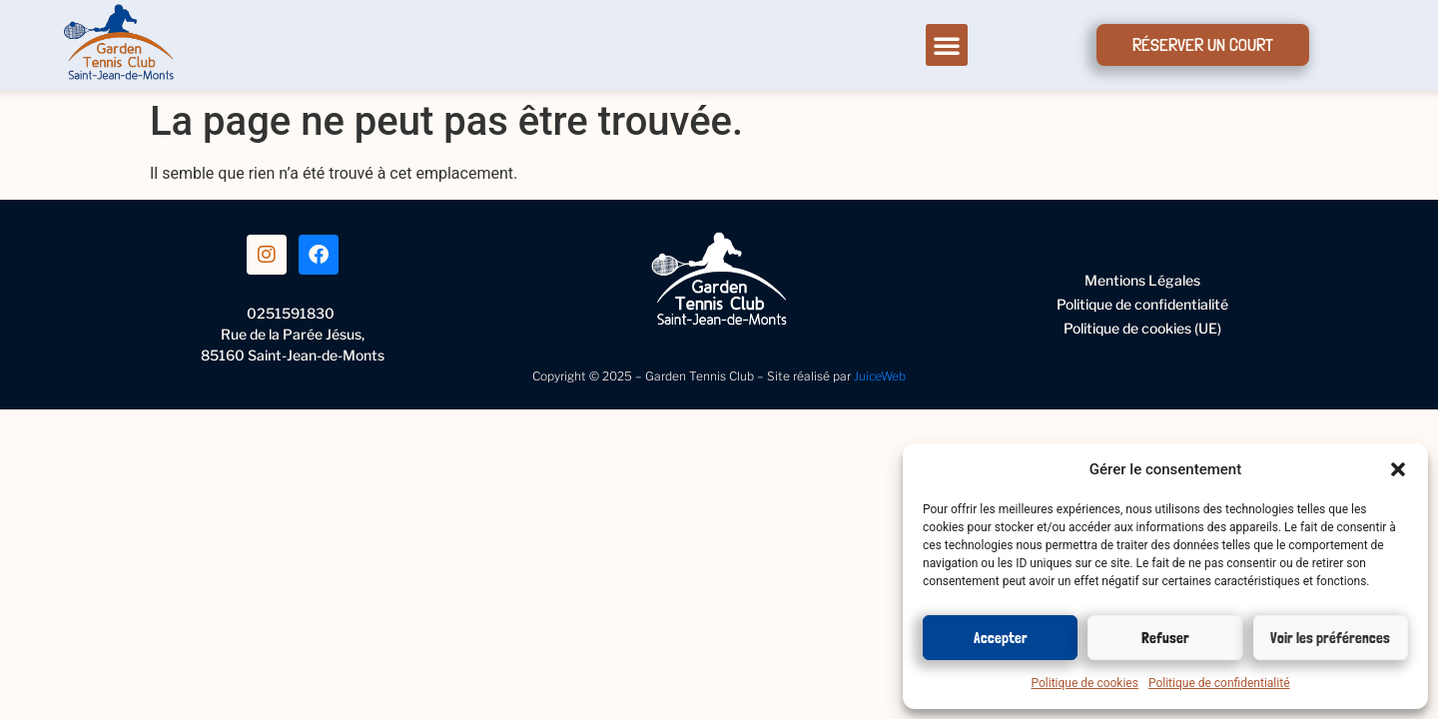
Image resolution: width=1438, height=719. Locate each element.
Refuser (1165, 638)
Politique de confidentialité (1219, 683)
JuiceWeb (880, 375)
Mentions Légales (1142, 280)
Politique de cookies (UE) (1142, 328)
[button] (1398, 469)
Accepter (1001, 638)
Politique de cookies (1085, 683)
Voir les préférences (1330, 638)
